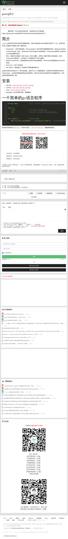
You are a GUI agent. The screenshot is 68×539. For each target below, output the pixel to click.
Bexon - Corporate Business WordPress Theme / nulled (21, 334)
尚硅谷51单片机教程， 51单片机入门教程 (15, 343)
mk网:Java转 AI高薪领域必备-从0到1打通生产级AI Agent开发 (21, 413)
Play (46, 518)
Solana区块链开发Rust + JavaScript (14, 317)
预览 (9, 207)
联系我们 (61, 518)
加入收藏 (5, 170)
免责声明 (53, 518)
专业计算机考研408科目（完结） (13, 320)
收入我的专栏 (10, 179)
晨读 (24, 518)
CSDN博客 (16, 153)
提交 (62, 231)
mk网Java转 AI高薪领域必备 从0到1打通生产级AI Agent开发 (21, 389)
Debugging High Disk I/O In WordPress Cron (17, 337)
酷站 (13, 520)
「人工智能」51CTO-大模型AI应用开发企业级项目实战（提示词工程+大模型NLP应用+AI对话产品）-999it (34, 323)
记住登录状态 (7, 253)
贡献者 (17, 518)
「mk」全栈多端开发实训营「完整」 (14, 392)
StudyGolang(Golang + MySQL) (20, 528)
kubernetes (60, 193)
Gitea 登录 (34, 270)
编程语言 (49, 193)
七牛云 (41, 528)
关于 (5, 518)
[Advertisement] (16, 292)
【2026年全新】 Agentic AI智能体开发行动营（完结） (19, 386)
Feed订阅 (21, 520)
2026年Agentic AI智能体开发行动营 (14, 407)
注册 (9, 259)
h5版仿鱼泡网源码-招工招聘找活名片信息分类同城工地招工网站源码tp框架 (25, 395)
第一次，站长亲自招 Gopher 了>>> (15, 25)
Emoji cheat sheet (39, 226)
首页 (4, 9)
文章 (9, 9)
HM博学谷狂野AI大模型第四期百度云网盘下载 (16, 340)
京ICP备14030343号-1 (10, 536)
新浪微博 (38, 518)
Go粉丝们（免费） (41, 509)
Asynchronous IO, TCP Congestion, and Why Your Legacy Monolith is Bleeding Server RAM (31, 331)
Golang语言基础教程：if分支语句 (17, 187)
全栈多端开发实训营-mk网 (11, 328)
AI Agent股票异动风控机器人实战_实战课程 (16, 410)
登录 (19, 203)
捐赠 (8, 520)
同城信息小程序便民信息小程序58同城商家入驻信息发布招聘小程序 (22, 401)
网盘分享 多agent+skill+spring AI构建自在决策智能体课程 (21, 404)
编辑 (4, 207)
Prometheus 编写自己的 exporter (14, 314)
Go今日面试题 (8, 276)
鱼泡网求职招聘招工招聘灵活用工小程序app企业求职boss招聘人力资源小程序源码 (27, 398)
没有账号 (30, 203)
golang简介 (16, 158)
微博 (11, 170)
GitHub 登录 (34, 265)
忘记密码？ (63, 259)
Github (30, 518)
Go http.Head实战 (13, 186)
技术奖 (39, 193)
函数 (31, 193)
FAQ (10, 518)
